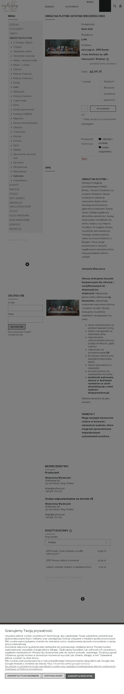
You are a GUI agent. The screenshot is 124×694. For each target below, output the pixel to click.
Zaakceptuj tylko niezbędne (23, 676)
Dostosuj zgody (53, 676)
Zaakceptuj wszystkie (80, 676)
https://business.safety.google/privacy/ (69, 664)
